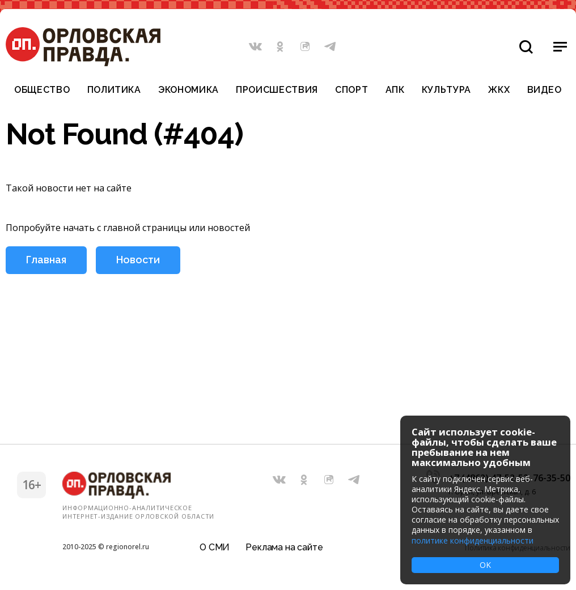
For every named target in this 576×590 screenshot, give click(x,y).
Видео (544, 90)
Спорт (351, 90)
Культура (446, 90)
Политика (114, 90)
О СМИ (215, 547)
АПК (395, 90)
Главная (46, 260)
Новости (138, 260)
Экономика (188, 90)
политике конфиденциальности (472, 540)
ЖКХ (499, 90)
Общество (42, 90)
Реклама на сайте (284, 547)
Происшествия (277, 90)
